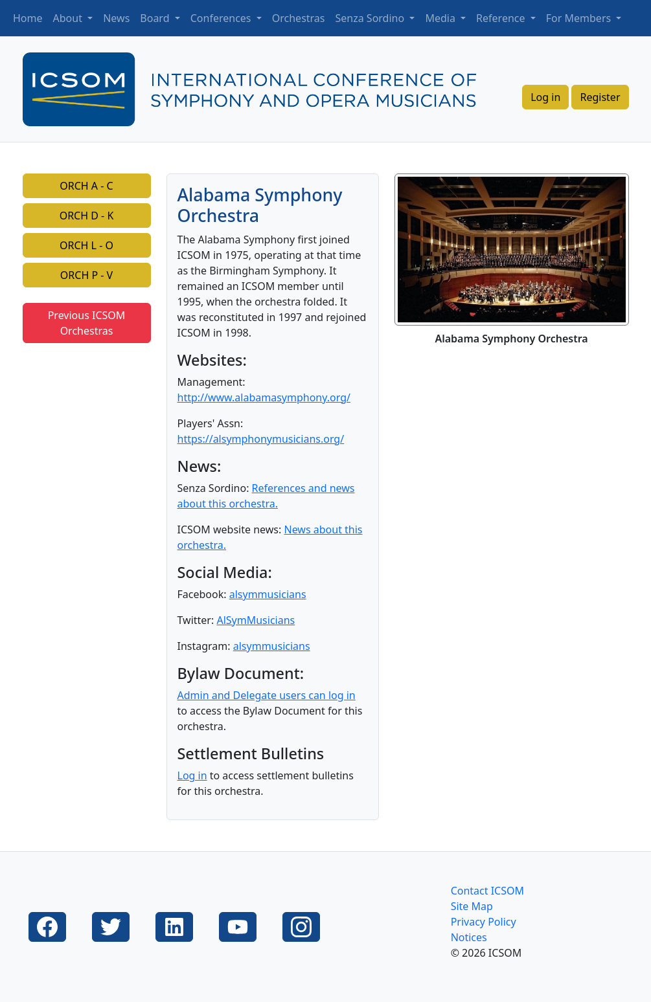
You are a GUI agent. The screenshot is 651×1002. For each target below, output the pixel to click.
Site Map (472, 906)
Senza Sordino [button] (371, 18)
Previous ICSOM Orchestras (87, 323)
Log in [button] (545, 97)
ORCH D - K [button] (87, 215)
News (116, 18)
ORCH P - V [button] (86, 275)
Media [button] (441, 18)
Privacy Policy (483, 922)
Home (28, 18)
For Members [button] (580, 18)
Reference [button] (502, 18)
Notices (469, 937)
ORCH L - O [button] (86, 245)
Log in (192, 775)
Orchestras (298, 18)
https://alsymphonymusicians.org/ (261, 439)
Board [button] (156, 18)
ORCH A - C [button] (86, 186)
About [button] (69, 18)
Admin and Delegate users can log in (266, 695)
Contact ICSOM (487, 891)
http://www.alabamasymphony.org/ (264, 397)
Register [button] (600, 97)
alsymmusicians (267, 594)
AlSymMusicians (255, 620)
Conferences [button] (222, 18)
